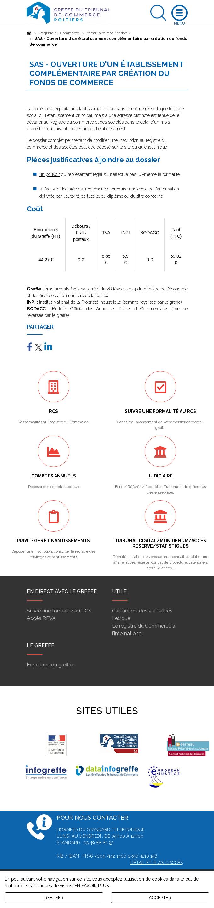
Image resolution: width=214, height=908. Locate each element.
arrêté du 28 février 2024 (112, 288)
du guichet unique (149, 146)
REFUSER (53, 897)
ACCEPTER (160, 897)
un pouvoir (49, 174)
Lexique (121, 618)
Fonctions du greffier (50, 665)
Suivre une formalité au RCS (59, 611)
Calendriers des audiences (142, 611)
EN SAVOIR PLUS (91, 885)
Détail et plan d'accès (156, 862)
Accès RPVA (41, 618)
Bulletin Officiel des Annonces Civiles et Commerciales (110, 308)
